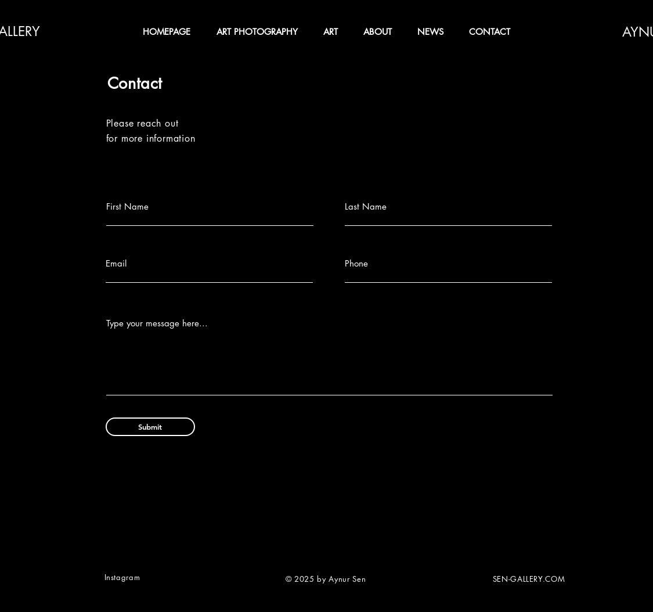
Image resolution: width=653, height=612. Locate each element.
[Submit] (150, 426)
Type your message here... (157, 323)
